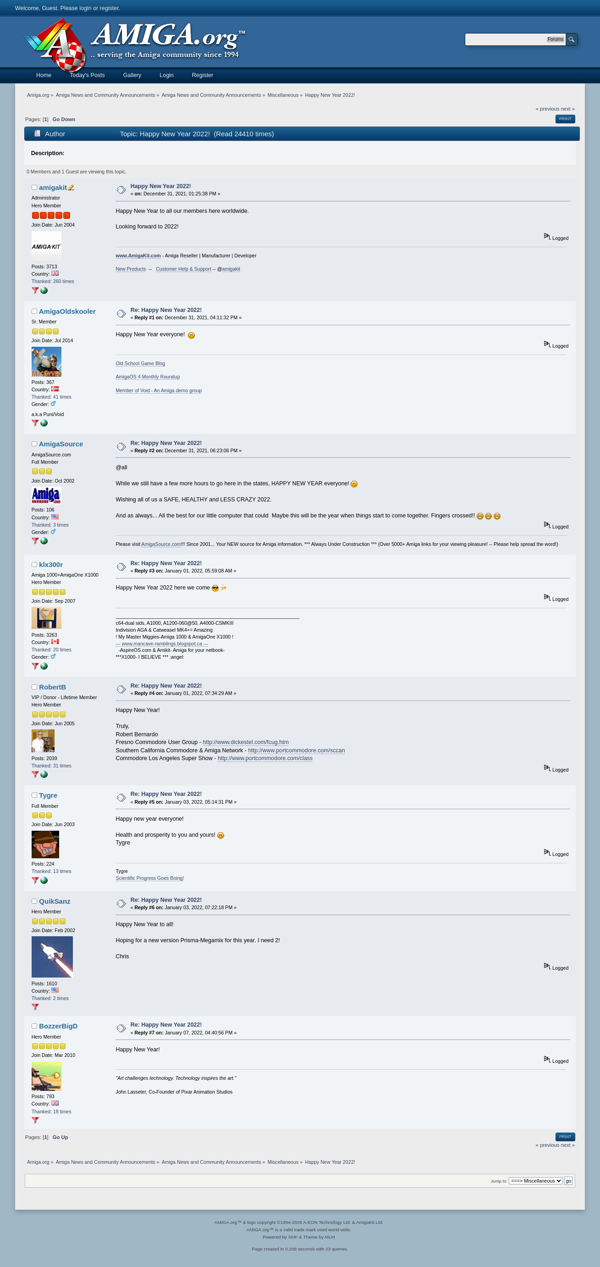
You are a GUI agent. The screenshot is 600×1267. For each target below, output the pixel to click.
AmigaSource (61, 444)
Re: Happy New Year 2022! (166, 310)
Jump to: (499, 1181)
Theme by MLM (319, 1236)
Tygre (48, 795)
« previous (548, 108)
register (109, 8)
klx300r (51, 564)
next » (568, 108)
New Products (131, 269)
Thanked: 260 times (53, 281)
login (85, 8)
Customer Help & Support (183, 269)
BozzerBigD (58, 1026)
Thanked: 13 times (52, 871)
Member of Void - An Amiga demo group (159, 390)
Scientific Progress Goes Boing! (150, 878)
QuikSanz (54, 901)
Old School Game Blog (140, 363)
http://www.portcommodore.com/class (265, 758)
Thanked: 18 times (52, 1111)
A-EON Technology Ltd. (327, 1222)
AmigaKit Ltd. (369, 1222)
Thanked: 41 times (52, 397)
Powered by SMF (280, 1236)
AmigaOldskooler (67, 311)
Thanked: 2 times (50, 998)
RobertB (52, 687)
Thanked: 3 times (50, 525)
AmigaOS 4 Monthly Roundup (148, 376)
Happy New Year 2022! (161, 186)
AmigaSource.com (161, 544)
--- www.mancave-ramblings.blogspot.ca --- (162, 643)
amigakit (53, 187)
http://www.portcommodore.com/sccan (296, 750)
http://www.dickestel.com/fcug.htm (246, 742)
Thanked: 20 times (52, 649)
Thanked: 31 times (52, 765)
